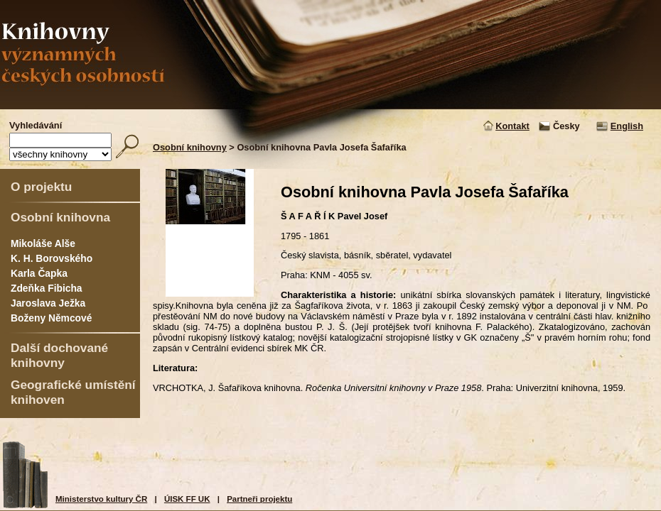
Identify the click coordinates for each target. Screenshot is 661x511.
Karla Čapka (39, 273)
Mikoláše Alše (43, 243)
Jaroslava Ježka (48, 303)
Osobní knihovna (60, 217)
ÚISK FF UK (187, 499)
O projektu (41, 187)
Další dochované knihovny (59, 355)
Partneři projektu (259, 499)
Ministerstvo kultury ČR (101, 499)
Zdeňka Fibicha (46, 288)
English (627, 126)
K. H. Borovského (51, 258)
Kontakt (512, 126)
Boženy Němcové (51, 318)
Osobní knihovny (190, 147)
